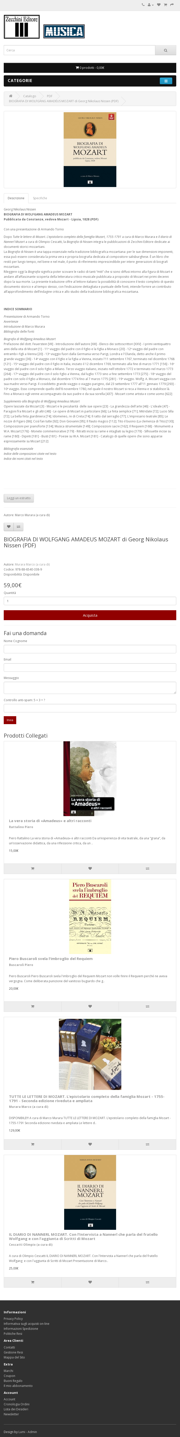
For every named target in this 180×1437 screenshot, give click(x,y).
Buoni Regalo (13, 1381)
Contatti (9, 1347)
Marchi (8, 1371)
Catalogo (29, 96)
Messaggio (11, 678)
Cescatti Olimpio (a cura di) (30, 1245)
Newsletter (11, 1414)
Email (7, 659)
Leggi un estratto (19, 498)
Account (9, 1399)
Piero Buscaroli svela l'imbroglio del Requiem (51, 958)
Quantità (10, 593)
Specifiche (40, 198)
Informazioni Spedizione (21, 1329)
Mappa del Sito (14, 1357)
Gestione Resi (13, 1352)
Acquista (90, 615)
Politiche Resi (13, 1334)
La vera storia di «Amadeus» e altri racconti (50, 820)
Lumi (21, 1432)
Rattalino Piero (21, 827)
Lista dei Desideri (16, 1409)
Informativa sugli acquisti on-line (26, 1324)
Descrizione (16, 198)
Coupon (9, 1376)
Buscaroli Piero (21, 965)
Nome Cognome (15, 641)
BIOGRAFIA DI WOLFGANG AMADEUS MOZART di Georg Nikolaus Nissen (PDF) (63, 101)
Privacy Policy (13, 1319)
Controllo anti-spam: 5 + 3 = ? (24, 700)
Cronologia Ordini (16, 1404)
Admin (32, 1432)
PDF (49, 96)
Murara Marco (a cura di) (32, 564)
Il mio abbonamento (18, 1386)
